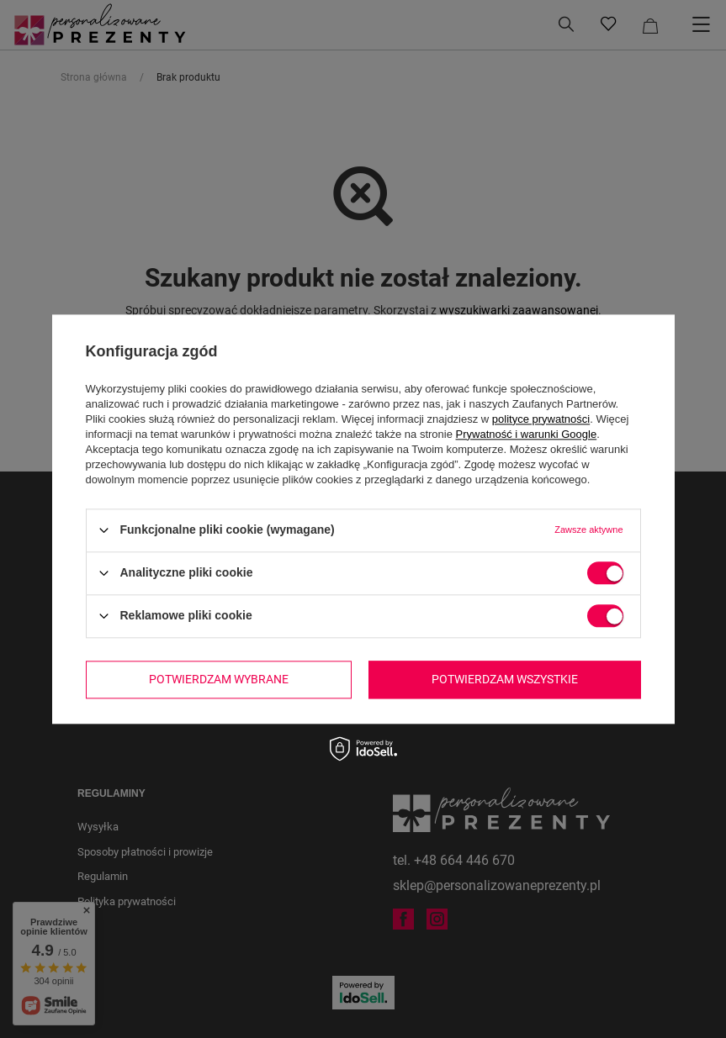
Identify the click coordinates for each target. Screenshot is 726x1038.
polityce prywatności (541, 419)
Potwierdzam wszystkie (505, 679)
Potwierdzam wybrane (219, 679)
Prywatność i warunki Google (526, 434)
